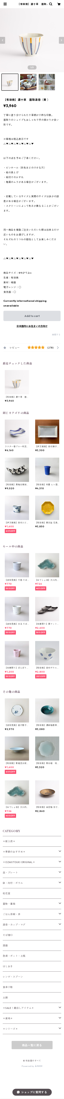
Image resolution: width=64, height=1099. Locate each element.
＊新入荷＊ (9, 841)
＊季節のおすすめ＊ (14, 851)
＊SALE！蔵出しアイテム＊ (18, 1008)
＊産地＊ (8, 1018)
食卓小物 (8, 987)
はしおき (8, 966)
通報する (56, 334)
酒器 (5, 945)
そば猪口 (8, 935)
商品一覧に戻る (32, 1045)
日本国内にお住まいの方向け (32, 326)
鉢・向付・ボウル (13, 883)
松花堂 (6, 893)
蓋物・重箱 (9, 903)
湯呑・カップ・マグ (14, 924)
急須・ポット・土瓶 (14, 955)
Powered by (32, 1066)
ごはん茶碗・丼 (11, 914)
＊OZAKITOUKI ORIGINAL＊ (19, 862)
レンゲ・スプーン (13, 976)
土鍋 (5, 997)
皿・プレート (10, 872)
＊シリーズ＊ (10, 1028)
